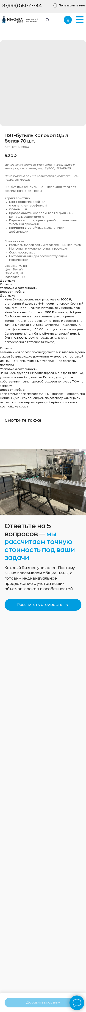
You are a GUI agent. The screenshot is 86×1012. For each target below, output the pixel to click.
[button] (55, 5)
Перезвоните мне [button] (72, 5)
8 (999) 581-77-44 (22, 5)
